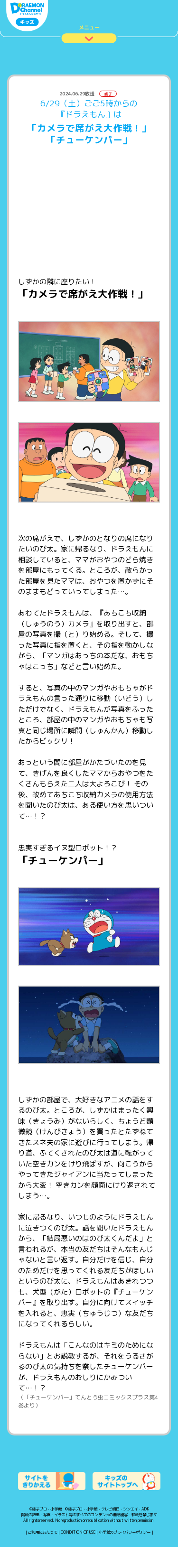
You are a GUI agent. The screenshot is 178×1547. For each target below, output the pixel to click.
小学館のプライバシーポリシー (124, 1532)
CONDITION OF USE (78, 1532)
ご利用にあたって (42, 1532)
